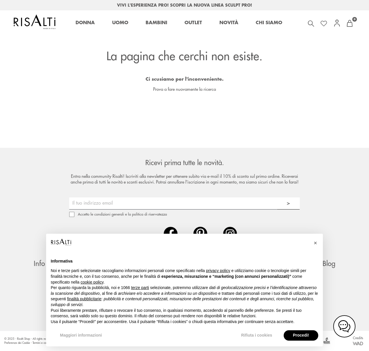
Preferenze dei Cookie (17, 342)
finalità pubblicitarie (84, 299)
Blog (329, 263)
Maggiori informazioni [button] (81, 335)
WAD (358, 343)
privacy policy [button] (218, 270)
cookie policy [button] (92, 282)
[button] (315, 243)
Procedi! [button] (301, 335)
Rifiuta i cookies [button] (256, 335)
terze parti (140, 287)
